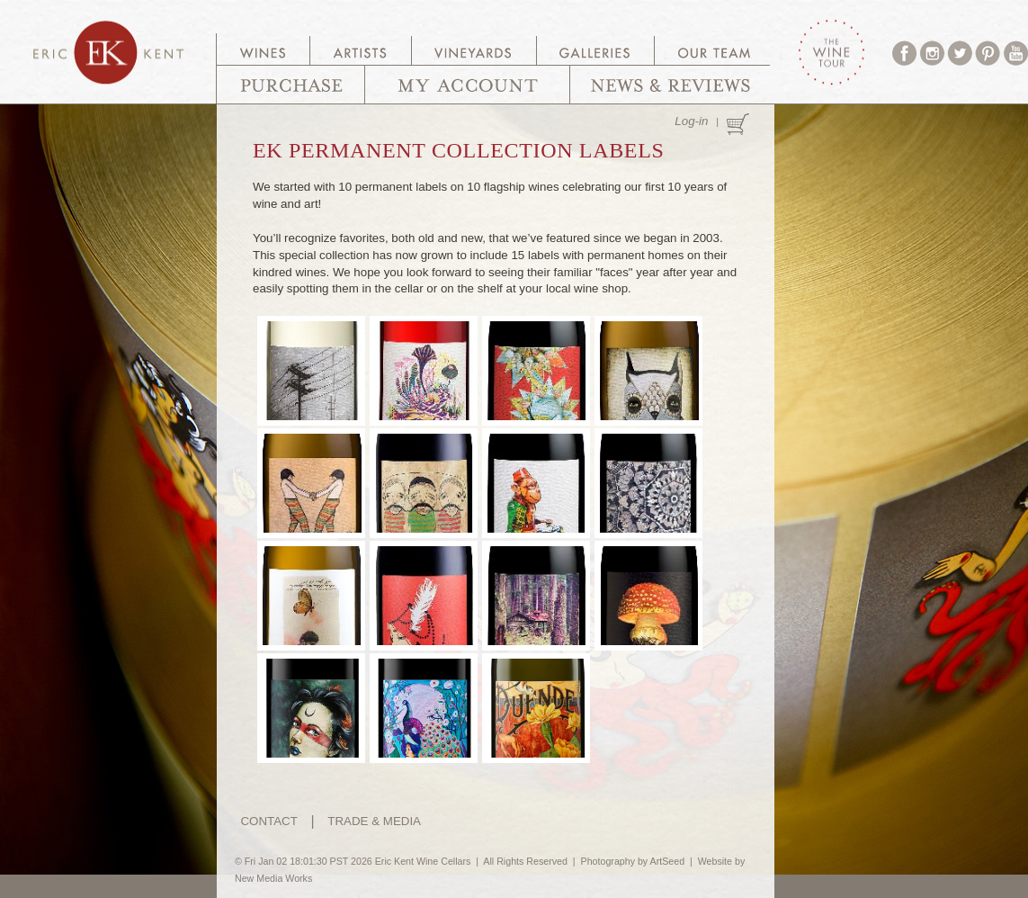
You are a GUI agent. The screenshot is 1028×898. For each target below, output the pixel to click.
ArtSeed (667, 861)
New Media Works (273, 878)
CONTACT (268, 821)
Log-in (691, 121)
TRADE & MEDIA (374, 821)
